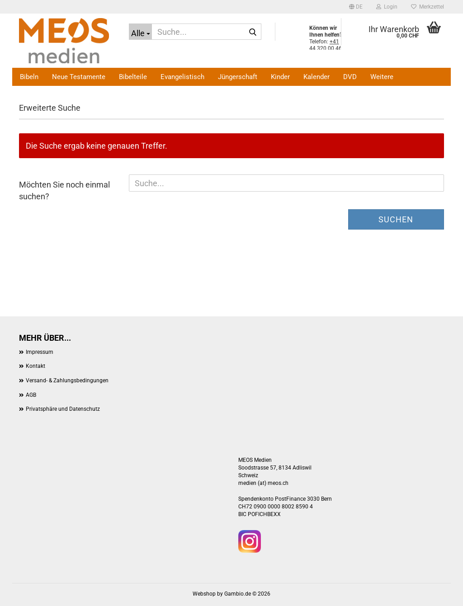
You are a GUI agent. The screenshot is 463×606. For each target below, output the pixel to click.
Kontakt (35, 366)
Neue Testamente (78, 77)
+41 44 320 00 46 (325, 45)
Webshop (204, 594)
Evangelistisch (182, 77)
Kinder (280, 77)
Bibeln (29, 77)
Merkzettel (427, 7)
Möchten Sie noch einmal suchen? (64, 190)
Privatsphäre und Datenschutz (63, 409)
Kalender (316, 77)
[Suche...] (140, 31)
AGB (31, 395)
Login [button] (386, 7)
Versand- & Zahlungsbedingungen (67, 380)
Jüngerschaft (237, 77)
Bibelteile (133, 77)
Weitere (381, 77)
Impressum (39, 352)
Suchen (395, 219)
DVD (350, 77)
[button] (355, 7)
